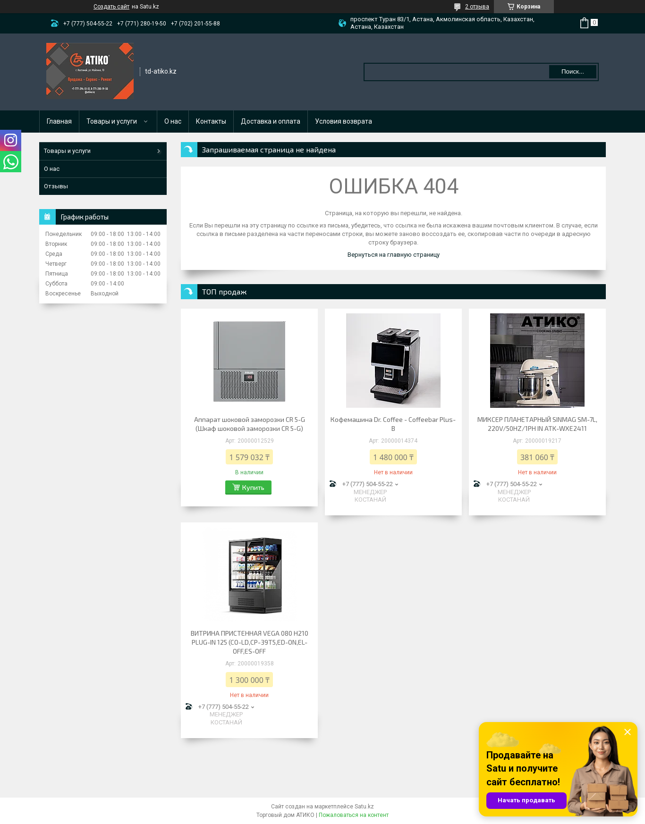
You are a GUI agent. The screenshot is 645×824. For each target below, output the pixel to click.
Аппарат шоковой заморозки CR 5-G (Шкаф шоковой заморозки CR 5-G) (249, 423)
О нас (172, 121)
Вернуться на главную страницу (394, 254)
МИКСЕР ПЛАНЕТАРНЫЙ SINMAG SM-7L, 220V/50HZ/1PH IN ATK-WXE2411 (537, 423)
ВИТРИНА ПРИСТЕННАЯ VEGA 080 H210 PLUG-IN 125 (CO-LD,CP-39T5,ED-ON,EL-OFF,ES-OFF (249, 642)
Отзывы (56, 186)
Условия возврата (343, 121)
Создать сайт (111, 6)
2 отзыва (477, 6)
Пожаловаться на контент (354, 815)
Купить (253, 487)
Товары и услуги (111, 121)
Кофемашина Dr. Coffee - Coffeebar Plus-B (393, 423)
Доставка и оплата (270, 121)
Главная (59, 121)
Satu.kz (364, 806)
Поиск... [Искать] (572, 71)
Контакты (211, 121)
